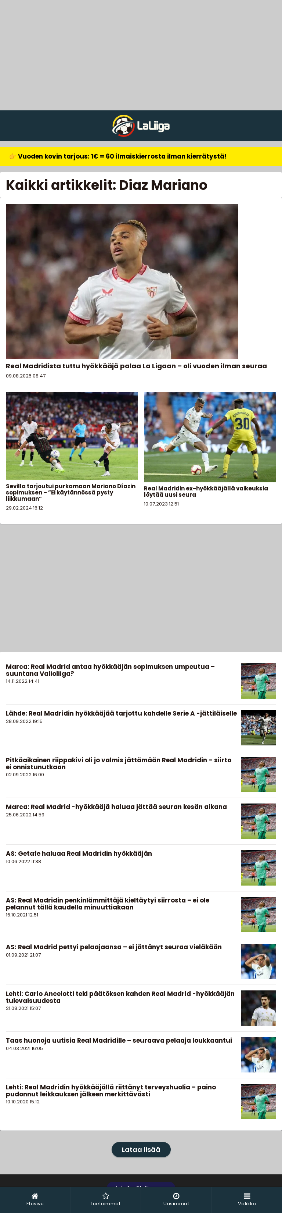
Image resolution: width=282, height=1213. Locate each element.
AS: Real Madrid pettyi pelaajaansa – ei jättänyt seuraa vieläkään (114, 947)
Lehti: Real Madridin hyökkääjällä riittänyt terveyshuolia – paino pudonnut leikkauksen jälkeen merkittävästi (111, 1091)
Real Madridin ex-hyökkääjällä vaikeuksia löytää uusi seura (206, 492)
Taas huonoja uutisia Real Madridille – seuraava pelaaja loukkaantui (119, 1040)
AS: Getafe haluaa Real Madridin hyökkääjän (79, 853)
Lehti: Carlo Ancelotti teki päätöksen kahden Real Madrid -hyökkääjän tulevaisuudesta (120, 997)
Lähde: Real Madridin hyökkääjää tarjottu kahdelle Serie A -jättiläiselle (121, 713)
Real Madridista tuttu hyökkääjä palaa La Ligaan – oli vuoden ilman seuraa (136, 365)
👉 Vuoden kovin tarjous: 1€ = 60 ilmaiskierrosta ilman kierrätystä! (118, 156)
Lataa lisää (141, 1149)
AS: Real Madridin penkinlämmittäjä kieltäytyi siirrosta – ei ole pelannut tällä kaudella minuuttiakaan (107, 904)
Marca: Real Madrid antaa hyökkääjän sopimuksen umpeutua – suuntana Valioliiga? (110, 670)
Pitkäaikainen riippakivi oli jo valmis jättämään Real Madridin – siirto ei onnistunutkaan (118, 764)
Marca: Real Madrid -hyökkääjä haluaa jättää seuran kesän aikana (116, 806)
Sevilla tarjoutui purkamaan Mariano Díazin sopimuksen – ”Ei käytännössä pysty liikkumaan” (70, 492)
